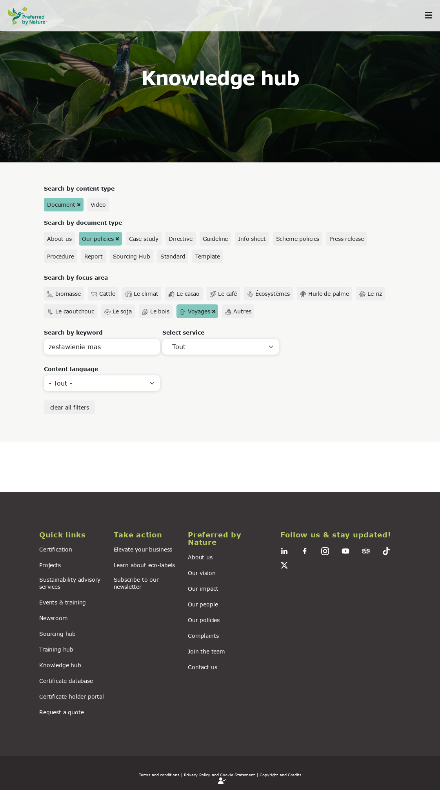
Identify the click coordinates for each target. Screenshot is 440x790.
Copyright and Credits (280, 774)
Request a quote (61, 712)
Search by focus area (76, 277)
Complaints (203, 635)
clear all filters (69, 407)
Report (93, 256)
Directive (181, 238)
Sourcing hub (57, 633)
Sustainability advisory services (69, 583)
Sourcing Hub (131, 256)
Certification (55, 549)
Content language (71, 369)
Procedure (60, 256)
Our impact (203, 588)
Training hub (56, 649)
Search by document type (83, 222)
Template (207, 256)
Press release (346, 238)
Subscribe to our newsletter (136, 583)
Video (98, 204)
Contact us (202, 667)
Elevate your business (143, 549)
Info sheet (251, 238)
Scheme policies (298, 238)
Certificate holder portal (71, 696)
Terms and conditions (159, 774)
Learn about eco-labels (144, 565)
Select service (183, 332)
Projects (50, 565)
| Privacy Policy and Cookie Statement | (219, 774)
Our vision (201, 573)
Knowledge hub (60, 665)
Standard (172, 256)
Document (61, 204)
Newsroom (53, 618)
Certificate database (66, 680)
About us (59, 238)
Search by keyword (73, 332)
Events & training (62, 602)
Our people (203, 604)
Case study (143, 238)
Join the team (206, 651)
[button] (71, 535)
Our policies (98, 238)
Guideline (215, 238)
